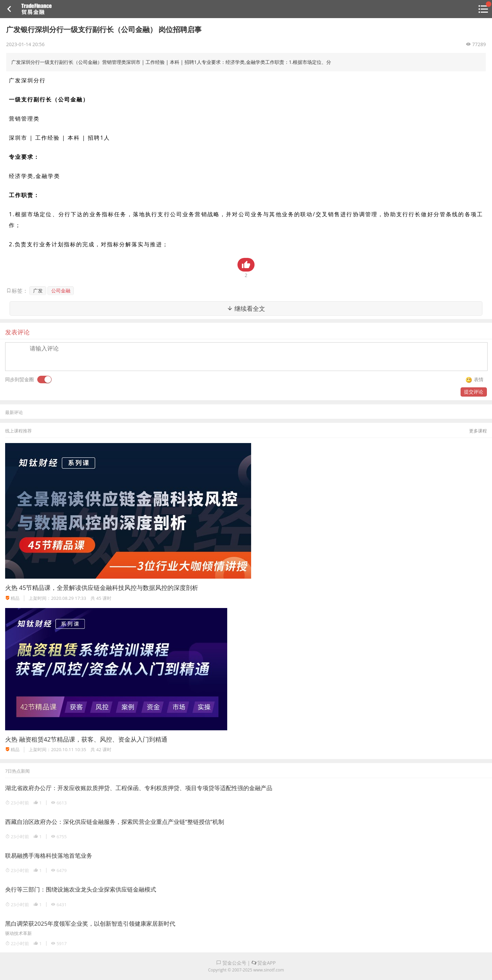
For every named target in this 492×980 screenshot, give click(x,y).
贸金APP (263, 963)
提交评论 (473, 391)
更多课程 (478, 431)
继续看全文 (246, 308)
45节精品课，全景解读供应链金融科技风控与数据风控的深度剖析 (109, 587)
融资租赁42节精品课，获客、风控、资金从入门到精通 (93, 739)
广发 (38, 290)
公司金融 (60, 290)
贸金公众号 (231, 963)
